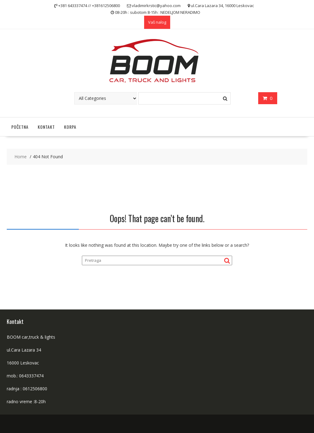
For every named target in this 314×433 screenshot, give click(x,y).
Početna (20, 127)
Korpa (70, 127)
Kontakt (46, 127)
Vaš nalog (157, 22)
